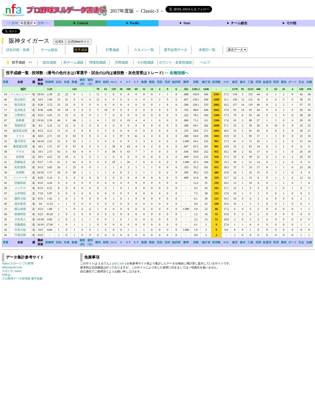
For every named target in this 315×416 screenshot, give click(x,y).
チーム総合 (239, 23)
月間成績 (121, 62)
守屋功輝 (20, 235)
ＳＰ (136, 82)
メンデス (20, 188)
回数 (196, 82)
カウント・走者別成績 (175, 62)
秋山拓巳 (20, 99)
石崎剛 (20, 172)
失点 (301, 82)
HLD (114, 82)
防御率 (49, 82)
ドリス (20, 136)
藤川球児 (20, 141)
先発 (66, 82)
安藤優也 (20, 224)
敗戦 (106, 82)
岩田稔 (20, 156)
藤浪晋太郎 (20, 130)
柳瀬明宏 (20, 214)
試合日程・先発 (17, 50)
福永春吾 (20, 203)
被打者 (206, 82)
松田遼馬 (20, 167)
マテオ (20, 151)
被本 (243, 82)
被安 (235, 82)
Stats (186, 23)
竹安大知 (20, 229)
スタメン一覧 (144, 50)
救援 (74, 82)
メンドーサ (20, 177)
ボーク (292, 82)
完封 (167, 82)
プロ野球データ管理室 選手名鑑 (22, 278)
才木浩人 (20, 219)
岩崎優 (20, 120)
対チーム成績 (73, 62)
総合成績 (49, 62)
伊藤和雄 (20, 183)
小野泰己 (20, 115)
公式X (59, 41)
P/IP (226, 82)
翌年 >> (43, 23)
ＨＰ (128, 82)
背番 (5, 82)
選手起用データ (175, 50)
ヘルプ (205, 62)
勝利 (98, 82)
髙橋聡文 (20, 162)
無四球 (176, 82)
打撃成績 (112, 50)
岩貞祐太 (20, 110)
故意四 (267, 82)
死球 (276, 82)
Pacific (134, 23)
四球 (258, 82)
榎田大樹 (20, 198)
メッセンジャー (20, 94)
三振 (250, 82)
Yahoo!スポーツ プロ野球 (18, 263)
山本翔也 (20, 193)
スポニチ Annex (12, 271)
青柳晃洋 (20, 125)
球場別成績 (97, 62)
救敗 (152, 82)
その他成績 (145, 62)
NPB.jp (6, 274)
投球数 (216, 82)
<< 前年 (13, 23)
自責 (309, 82)
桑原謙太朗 (20, 146)
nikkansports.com (12, 267)
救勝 (144, 82)
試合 (59, 82)
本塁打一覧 (207, 50)
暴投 (284, 82)
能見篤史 (20, 104)
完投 (159, 82)
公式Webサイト (79, 41)
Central (82, 23)
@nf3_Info (118, 263)
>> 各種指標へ (176, 73)
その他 (291, 23)
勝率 (186, 82)
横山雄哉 (20, 209)
